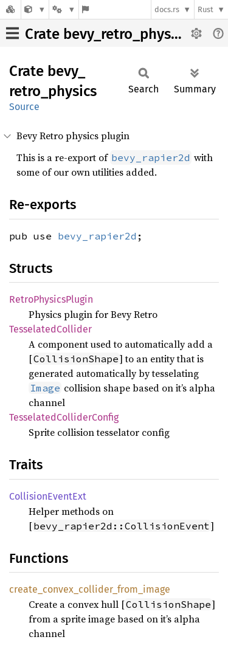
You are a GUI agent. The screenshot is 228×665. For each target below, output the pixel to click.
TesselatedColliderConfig (64, 417)
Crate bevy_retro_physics (106, 34)
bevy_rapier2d (97, 236)
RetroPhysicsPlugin (51, 299)
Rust (205, 9)
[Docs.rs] (10, 9)
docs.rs (166, 9)
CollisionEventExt (47, 496)
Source (24, 106)
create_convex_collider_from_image (89, 589)
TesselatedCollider (50, 329)
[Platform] (63, 9)
